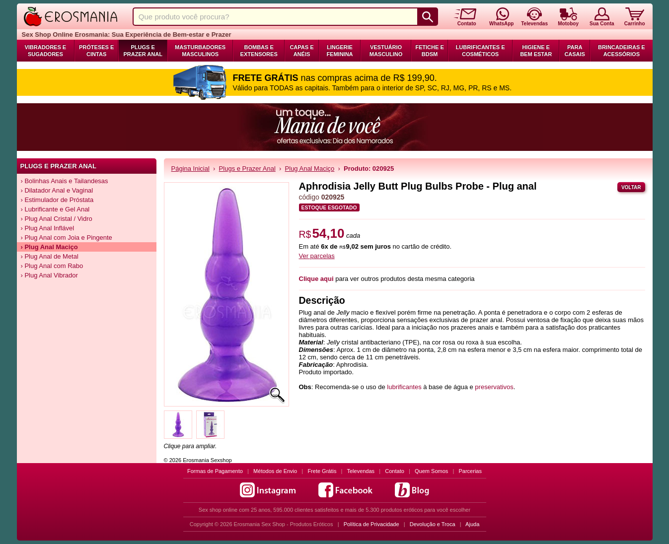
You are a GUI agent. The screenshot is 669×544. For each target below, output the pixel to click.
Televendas (360, 471)
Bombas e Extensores (259, 50)
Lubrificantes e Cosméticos (480, 50)
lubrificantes (404, 387)
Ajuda (472, 524)
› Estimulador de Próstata (57, 200)
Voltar (631, 187)
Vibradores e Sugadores (45, 50)
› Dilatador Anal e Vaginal (57, 190)
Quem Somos (431, 471)
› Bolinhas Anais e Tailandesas (64, 181)
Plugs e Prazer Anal (142, 50)
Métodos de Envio (275, 471)
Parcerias (470, 471)
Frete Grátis (321, 471)
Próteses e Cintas (96, 50)
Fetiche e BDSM (429, 50)
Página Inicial (190, 168)
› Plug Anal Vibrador (49, 275)
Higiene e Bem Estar (536, 50)
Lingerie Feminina (339, 50)
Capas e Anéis (301, 50)
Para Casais (574, 50)
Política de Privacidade (371, 524)
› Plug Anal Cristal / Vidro (56, 218)
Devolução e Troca (432, 524)
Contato (394, 471)
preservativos (494, 387)
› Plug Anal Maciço (49, 247)
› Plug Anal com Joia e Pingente (66, 237)
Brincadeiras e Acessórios (621, 50)
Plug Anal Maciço (310, 168)
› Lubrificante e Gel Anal (55, 209)
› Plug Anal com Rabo (52, 266)
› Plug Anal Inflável (47, 228)
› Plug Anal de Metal (49, 256)
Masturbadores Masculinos (200, 50)
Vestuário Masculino (386, 50)
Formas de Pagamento (215, 471)
